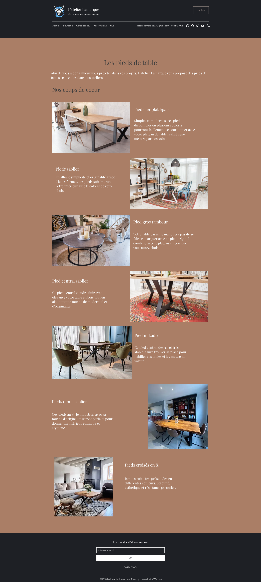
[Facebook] (192, 25)
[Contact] (201, 10)
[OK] (130, 558)
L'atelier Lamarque (83, 9)
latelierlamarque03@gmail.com (153, 25)
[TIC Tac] (197, 25)
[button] (209, 25)
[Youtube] (202, 25)
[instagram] (187, 25)
